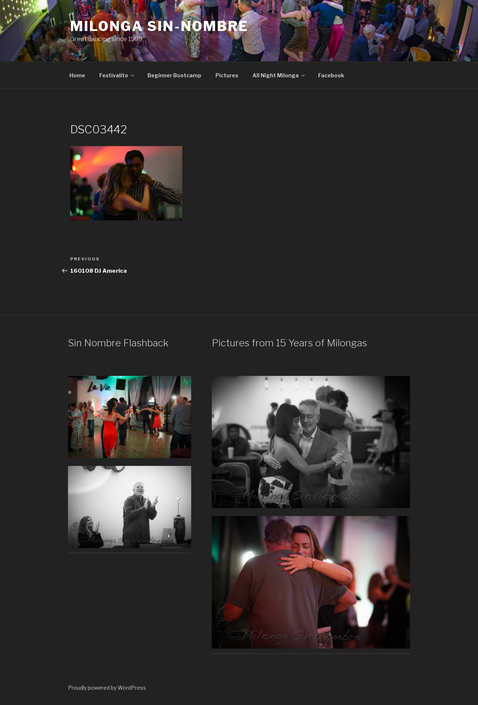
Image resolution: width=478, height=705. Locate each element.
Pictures (226, 75)
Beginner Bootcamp (174, 75)
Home (77, 75)
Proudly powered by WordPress (107, 687)
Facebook (331, 75)
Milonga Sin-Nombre (159, 26)
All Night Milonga (279, 75)
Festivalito (117, 75)
